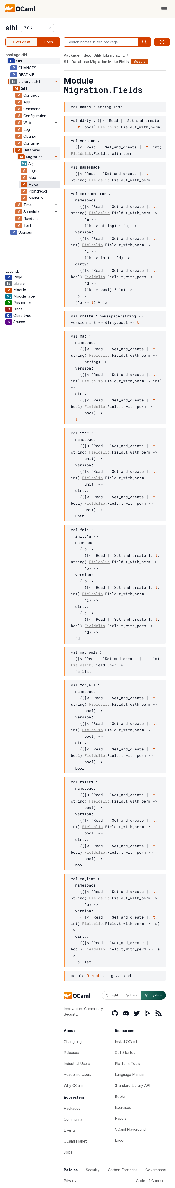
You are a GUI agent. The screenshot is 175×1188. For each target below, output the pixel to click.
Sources (25, 232)
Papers (120, 1118)
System (153, 995)
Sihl (19, 61)
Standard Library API (132, 1085)
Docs (48, 42)
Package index (77, 55)
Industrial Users (77, 1063)
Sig (30, 163)
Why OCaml (73, 1085)
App (26, 102)
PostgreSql (37, 191)
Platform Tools (127, 1063)
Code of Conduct (151, 1180)
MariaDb (35, 198)
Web (27, 122)
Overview (21, 42)
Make (33, 184)
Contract (31, 95)
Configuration (34, 116)
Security (93, 1169)
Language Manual (129, 1074)
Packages (72, 1108)
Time (27, 205)
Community (73, 1119)
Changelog (73, 1041)
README (26, 74)
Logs (32, 170)
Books (120, 1096)
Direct (93, 975)
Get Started (125, 1052)
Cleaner (29, 136)
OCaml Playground (130, 1129)
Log (26, 129)
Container (31, 143)
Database (31, 150)
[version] (37, 28)
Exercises (123, 1107)
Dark (131, 995)
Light (112, 995)
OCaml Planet (75, 1141)
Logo (119, 1140)
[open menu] (164, 9)
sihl (11, 28)
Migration (34, 157)
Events (70, 1130)
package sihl (16, 55)
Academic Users (77, 1074)
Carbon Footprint (122, 1169)
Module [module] (139, 61)
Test (27, 225)
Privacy (70, 1180)
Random (30, 218)
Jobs (68, 1152)
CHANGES (27, 68)
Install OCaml (126, 1041)
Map (32, 177)
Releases (71, 1052)
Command (32, 109)
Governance (155, 1169)
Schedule (31, 211)
